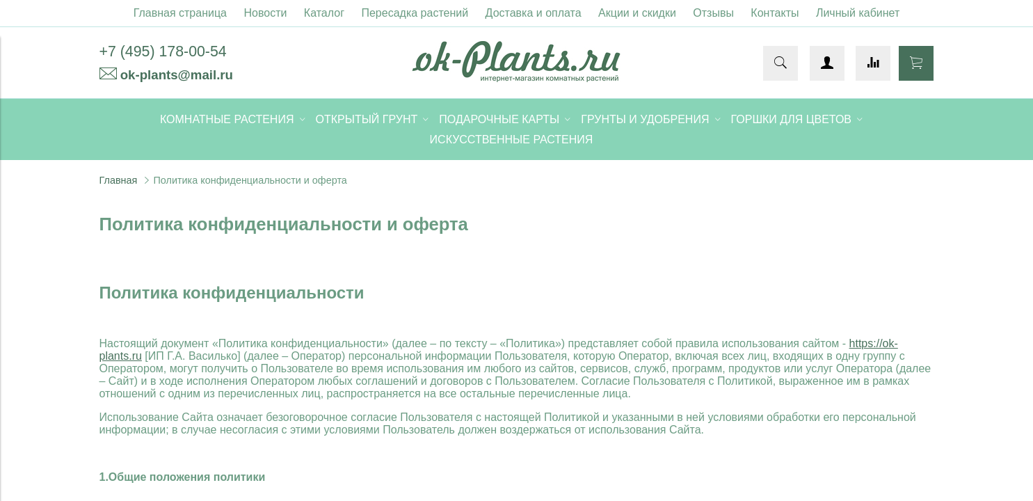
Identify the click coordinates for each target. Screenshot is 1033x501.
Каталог (324, 13)
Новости (265, 13)
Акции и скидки (637, 13)
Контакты (775, 13)
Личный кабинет (857, 13)
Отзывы (713, 13)
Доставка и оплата (534, 13)
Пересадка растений (414, 13)
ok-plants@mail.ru (176, 74)
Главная (118, 180)
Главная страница (180, 13)
